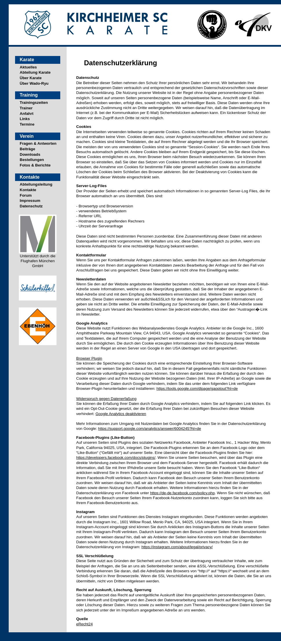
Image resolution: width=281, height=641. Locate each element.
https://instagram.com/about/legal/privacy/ (177, 547)
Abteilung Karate (35, 72)
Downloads (30, 154)
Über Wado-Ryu (34, 83)
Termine (27, 124)
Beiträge (27, 149)
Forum (26, 195)
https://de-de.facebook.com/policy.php (182, 493)
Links (25, 119)
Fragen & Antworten (38, 143)
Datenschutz (31, 206)
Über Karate (31, 78)
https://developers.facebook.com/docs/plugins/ (115, 457)
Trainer (26, 108)
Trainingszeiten (34, 102)
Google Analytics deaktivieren (121, 414)
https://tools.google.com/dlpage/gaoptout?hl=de (197, 388)
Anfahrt (26, 113)
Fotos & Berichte (35, 165)
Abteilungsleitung (36, 184)
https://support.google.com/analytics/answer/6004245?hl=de (149, 428)
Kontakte (28, 190)
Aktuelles (28, 67)
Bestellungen (32, 159)
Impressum (30, 200)
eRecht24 (84, 624)
